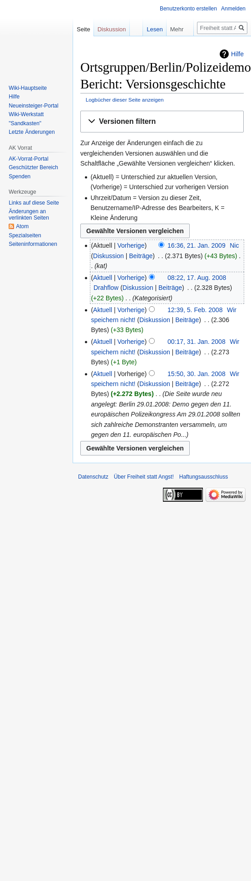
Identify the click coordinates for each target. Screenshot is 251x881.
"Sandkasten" (25, 123)
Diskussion (108, 255)
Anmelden (233, 8)
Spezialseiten (25, 235)
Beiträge (141, 255)
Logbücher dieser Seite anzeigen (125, 100)
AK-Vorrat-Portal (28, 159)
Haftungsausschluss (203, 477)
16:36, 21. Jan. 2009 (196, 245)
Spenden (19, 176)
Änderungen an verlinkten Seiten (29, 214)
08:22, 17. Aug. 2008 (196, 277)
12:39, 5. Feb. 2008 (194, 309)
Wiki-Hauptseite (28, 88)
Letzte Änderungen (31, 132)
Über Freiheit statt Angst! (144, 477)
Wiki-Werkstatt (26, 114)
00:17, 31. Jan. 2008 (196, 341)
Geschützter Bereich (33, 167)
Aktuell (102, 277)
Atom (22, 226)
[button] (162, 122)
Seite (83, 29)
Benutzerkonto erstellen (188, 8)
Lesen (148, 29)
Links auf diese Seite (34, 203)
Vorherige (131, 245)
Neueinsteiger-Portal (33, 106)
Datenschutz (93, 477)
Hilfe (237, 54)
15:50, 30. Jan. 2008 (196, 373)
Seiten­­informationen (33, 244)
